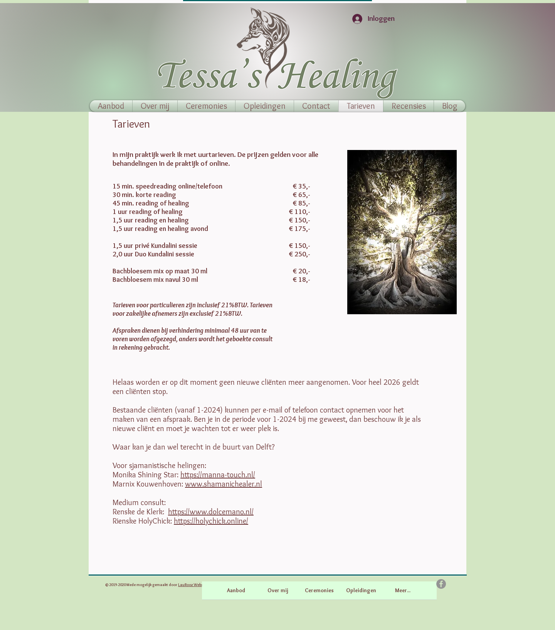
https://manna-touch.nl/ (217, 474)
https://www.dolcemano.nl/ (211, 511)
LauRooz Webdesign (195, 584)
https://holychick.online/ (211, 521)
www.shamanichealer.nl (223, 484)
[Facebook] (441, 584)
